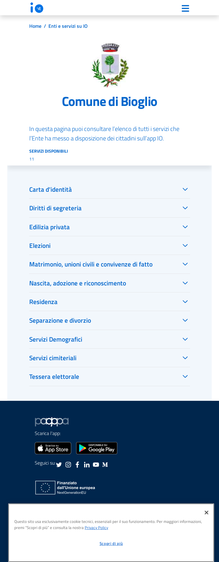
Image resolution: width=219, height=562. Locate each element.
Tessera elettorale (54, 376)
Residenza (43, 301)
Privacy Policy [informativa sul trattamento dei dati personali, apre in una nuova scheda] (96, 527)
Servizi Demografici (55, 339)
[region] (111, 532)
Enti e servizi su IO (68, 26)
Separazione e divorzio (60, 320)
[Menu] (185, 8)
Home (35, 26)
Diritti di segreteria (55, 208)
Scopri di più (111, 543)
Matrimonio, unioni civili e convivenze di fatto (91, 264)
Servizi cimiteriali (52, 358)
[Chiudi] (206, 512)
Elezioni (40, 245)
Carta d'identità (50, 189)
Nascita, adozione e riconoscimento (77, 283)
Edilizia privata (49, 227)
